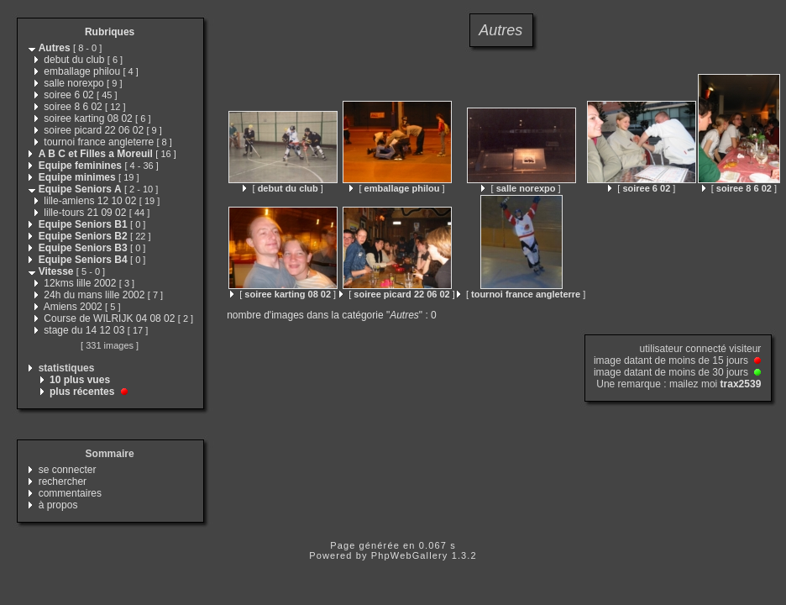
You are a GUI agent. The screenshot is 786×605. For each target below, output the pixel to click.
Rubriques (109, 32)
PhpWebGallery (409, 555)
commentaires (70, 493)
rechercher (62, 481)
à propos (58, 505)
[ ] (282, 188)
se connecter (68, 470)
